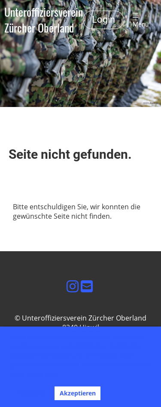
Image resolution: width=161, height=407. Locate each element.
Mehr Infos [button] (43, 374)
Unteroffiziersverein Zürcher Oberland (43, 20)
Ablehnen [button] (31, 393)
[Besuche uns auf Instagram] (73, 286)
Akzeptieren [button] (78, 393)
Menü (141, 20)
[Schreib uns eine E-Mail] (87, 286)
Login (103, 19)
